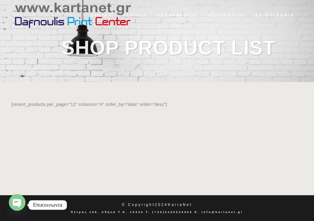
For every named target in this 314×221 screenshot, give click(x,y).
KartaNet (180, 205)
